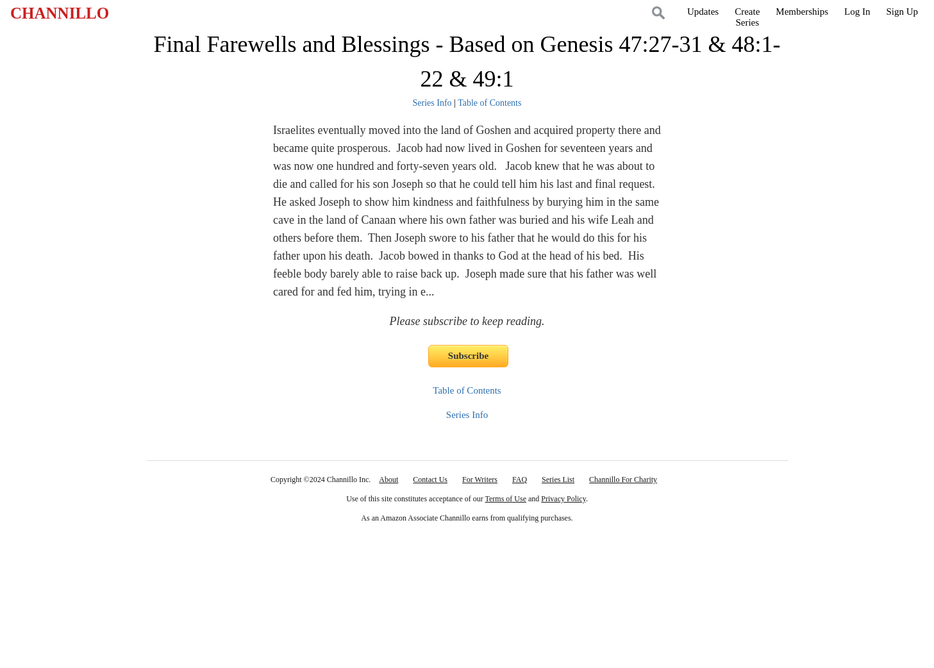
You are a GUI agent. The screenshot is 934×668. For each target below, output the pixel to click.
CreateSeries (747, 17)
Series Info (432, 103)
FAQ (519, 479)
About (388, 479)
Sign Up (902, 11)
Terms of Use (505, 498)
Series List (558, 479)
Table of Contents (489, 103)
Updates (703, 11)
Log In (857, 11)
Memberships (802, 11)
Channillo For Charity (623, 479)
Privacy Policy (563, 498)
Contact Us (430, 479)
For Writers (479, 479)
